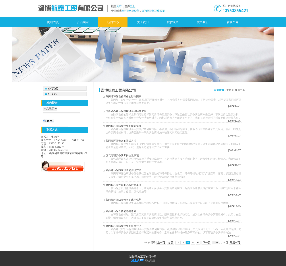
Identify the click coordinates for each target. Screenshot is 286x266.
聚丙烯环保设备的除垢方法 (121, 140)
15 (198, 242)
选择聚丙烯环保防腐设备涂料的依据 (126, 111)
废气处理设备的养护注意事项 (122, 155)
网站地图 (149, 260)
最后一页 (235, 242)
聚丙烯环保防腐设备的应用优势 (123, 199)
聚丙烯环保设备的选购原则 (121, 211)
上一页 (161, 242)
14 (193, 242)
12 (182, 242)
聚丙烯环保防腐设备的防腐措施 (123, 126)
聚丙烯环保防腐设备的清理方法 (123, 170)
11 (178, 242)
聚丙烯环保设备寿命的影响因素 (123, 96)
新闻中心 (240, 90)
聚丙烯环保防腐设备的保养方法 (123, 226)
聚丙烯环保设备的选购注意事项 (123, 185)
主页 (228, 90)
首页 (170, 242)
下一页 (206, 242)
